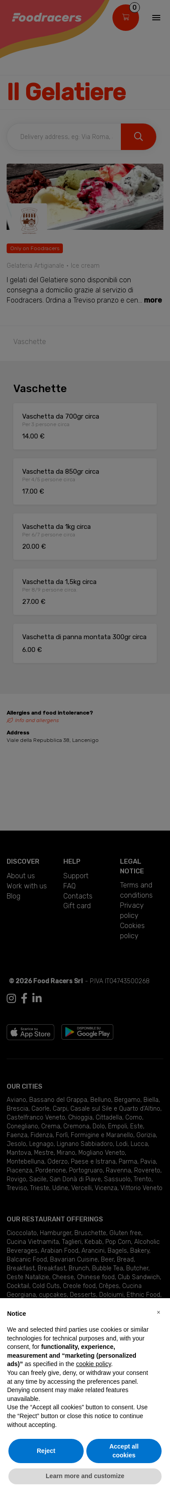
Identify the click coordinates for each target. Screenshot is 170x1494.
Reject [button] (46, 1450)
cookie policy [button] (93, 1363)
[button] (158, 1312)
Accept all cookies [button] (124, 1451)
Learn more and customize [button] (85, 1475)
